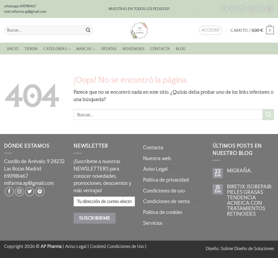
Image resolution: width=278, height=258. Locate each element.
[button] (252, 30)
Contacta (209, 9)
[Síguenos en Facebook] (224, 9)
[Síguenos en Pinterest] (269, 9)
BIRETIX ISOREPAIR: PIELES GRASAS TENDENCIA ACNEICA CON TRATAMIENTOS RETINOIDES (249, 200)
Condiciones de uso (164, 191)
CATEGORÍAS (56, 49)
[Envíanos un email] (251, 9)
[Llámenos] (260, 9)
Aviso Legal (155, 169)
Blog (191, 9)
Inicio (12, 49)
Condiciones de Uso (125, 246)
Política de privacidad (166, 180)
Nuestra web (157, 158)
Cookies (97, 246)
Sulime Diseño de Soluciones (247, 248)
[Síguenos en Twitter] (29, 191)
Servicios (152, 223)
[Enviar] (88, 30)
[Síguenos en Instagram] (233, 9)
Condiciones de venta (166, 201)
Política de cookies (162, 212)
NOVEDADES (133, 49)
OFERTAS (109, 49)
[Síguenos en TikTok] (242, 9)
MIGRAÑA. (239, 170)
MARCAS (85, 49)
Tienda (31, 49)
